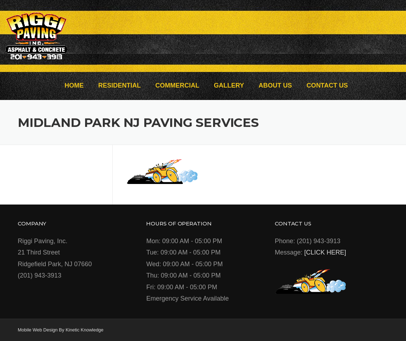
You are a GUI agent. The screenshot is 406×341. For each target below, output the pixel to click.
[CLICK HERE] (325, 252)
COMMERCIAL (177, 85)
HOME (74, 85)
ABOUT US (275, 85)
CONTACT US (327, 85)
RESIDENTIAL (119, 85)
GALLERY (229, 85)
